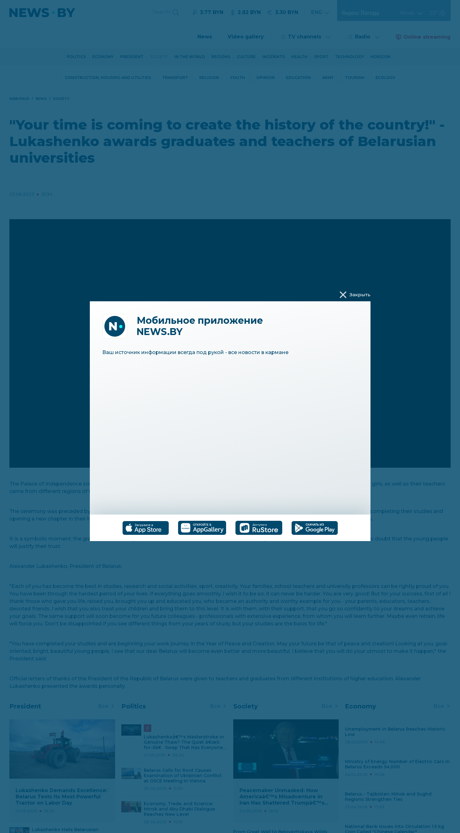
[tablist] (230, 528)
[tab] (146, 528)
